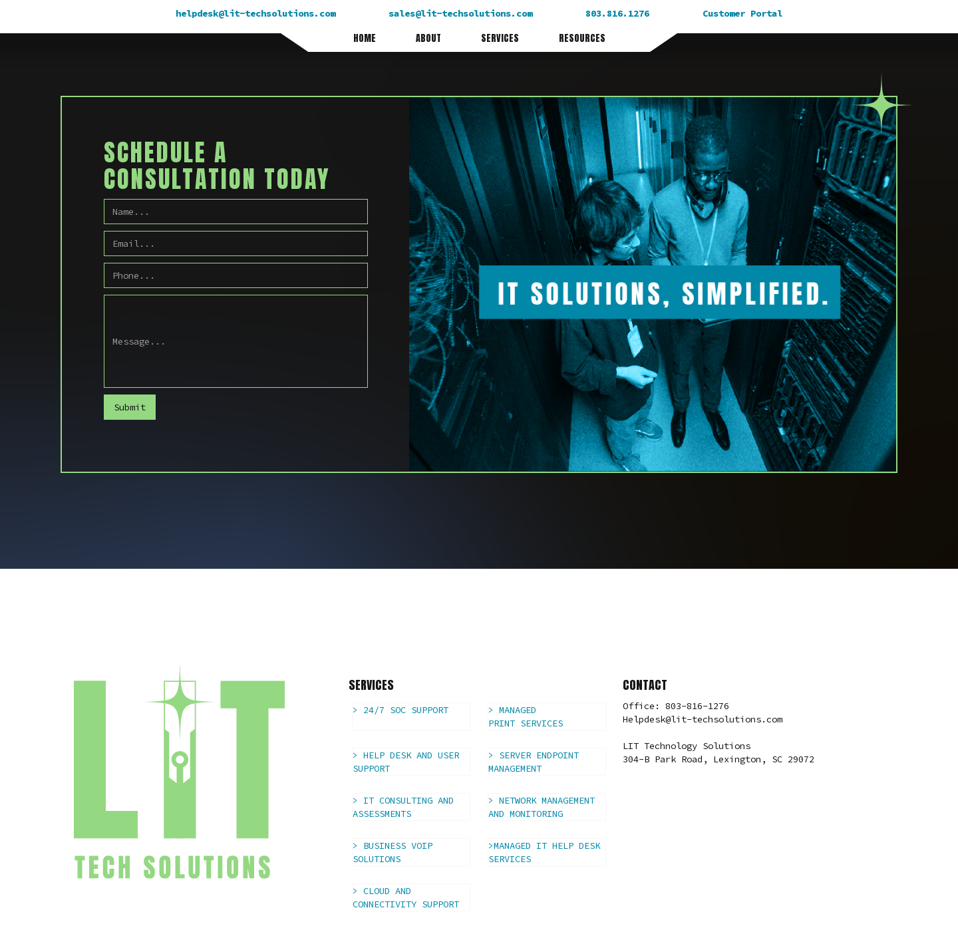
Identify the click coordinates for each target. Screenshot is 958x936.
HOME (364, 38)
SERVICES (500, 38)
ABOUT (428, 38)
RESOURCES (582, 38)
